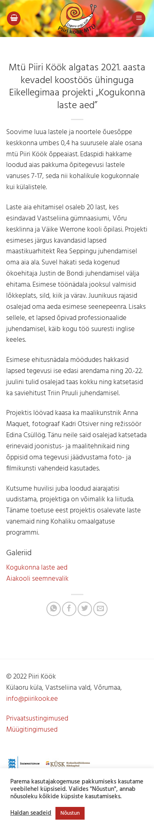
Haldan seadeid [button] (30, 813)
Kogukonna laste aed (36, 567)
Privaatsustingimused (37, 718)
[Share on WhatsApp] (53, 609)
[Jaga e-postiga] (100, 609)
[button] (14, 18)
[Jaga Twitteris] (85, 609)
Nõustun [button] (70, 813)
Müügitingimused (31, 729)
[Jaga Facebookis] (69, 609)
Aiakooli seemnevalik (37, 578)
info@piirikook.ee (32, 699)
